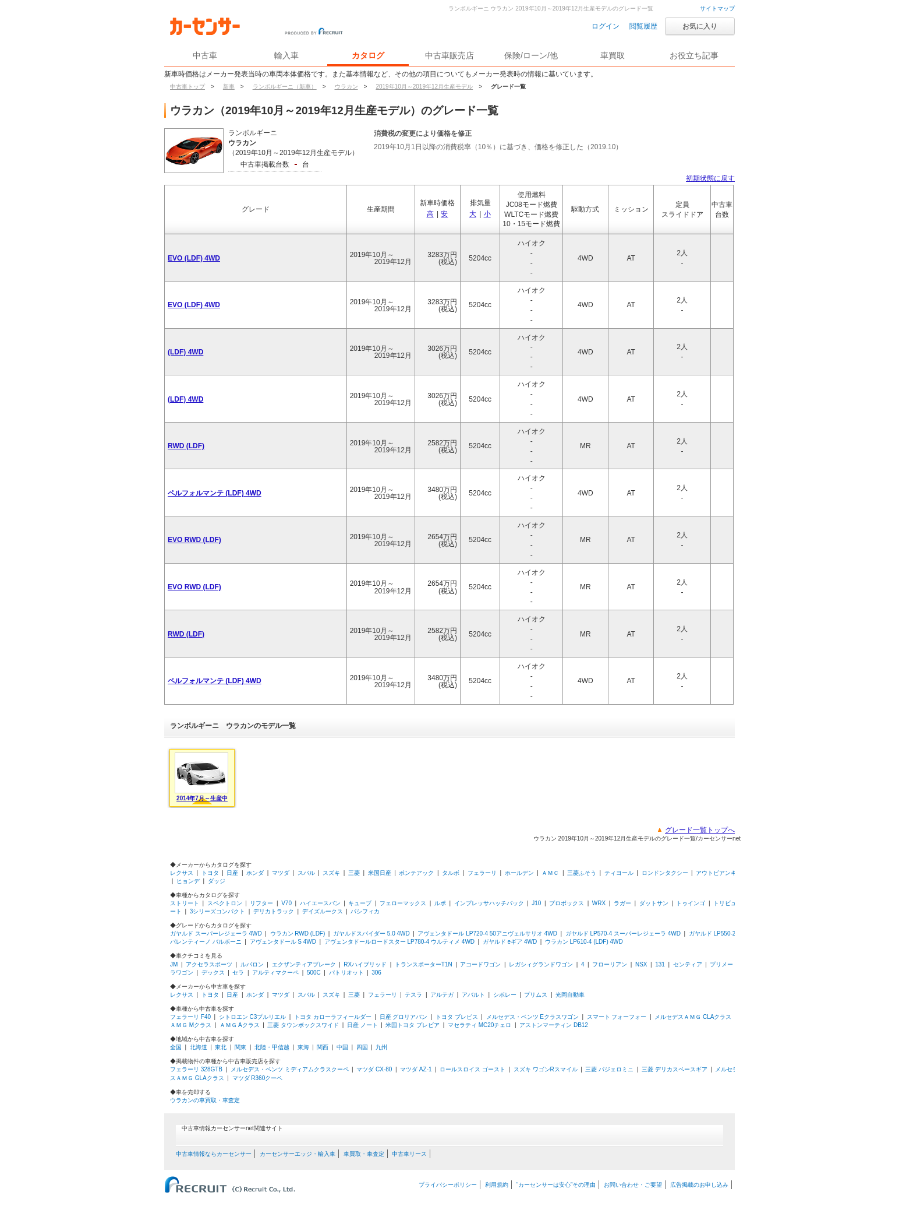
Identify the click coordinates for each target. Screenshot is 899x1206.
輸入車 (286, 55)
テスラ (413, 994)
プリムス (535, 994)
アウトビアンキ (716, 873)
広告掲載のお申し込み (699, 1185)
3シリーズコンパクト (218, 911)
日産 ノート (362, 1025)
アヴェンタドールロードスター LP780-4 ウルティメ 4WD (399, 941)
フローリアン (609, 964)
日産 (232, 873)
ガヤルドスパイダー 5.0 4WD (371, 933)
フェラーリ (482, 873)
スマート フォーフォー (617, 1017)
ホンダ (255, 873)
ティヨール (618, 873)
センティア (687, 964)
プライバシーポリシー (448, 1185)
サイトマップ (717, 8)
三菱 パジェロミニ (609, 1069)
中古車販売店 (449, 55)
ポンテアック (416, 873)
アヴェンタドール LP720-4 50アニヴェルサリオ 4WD (487, 933)
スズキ (331, 873)
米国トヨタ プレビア (412, 1025)
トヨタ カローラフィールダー (332, 1017)
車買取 (612, 55)
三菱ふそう (581, 873)
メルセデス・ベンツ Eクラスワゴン (532, 1017)
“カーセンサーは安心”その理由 (556, 1185)
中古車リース (409, 1154)
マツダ (280, 873)
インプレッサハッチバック (489, 903)
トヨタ (210, 873)
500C (314, 972)
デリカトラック (273, 911)
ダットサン (653, 903)
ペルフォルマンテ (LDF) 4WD (214, 493)
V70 (286, 903)
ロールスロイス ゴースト (472, 1069)
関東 (240, 1047)
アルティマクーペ (275, 972)
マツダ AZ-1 (415, 1069)
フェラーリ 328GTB (196, 1069)
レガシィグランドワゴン (541, 964)
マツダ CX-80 (374, 1069)
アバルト (473, 994)
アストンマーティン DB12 (553, 1025)
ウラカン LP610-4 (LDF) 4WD (584, 941)
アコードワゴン (480, 964)
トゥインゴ (690, 903)
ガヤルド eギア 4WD (510, 941)
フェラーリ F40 (190, 1017)
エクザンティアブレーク (304, 964)
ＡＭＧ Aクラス (240, 1025)
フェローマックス (403, 903)
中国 (342, 1047)
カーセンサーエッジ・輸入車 (297, 1154)
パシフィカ (365, 911)
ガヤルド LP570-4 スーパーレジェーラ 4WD (623, 933)
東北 (220, 1047)
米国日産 (379, 873)
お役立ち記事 (694, 55)
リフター (261, 903)
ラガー (622, 903)
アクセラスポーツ (209, 964)
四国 (362, 1047)
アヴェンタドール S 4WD (283, 941)
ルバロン (252, 964)
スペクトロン (224, 903)
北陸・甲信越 (271, 1047)
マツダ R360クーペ (257, 1078)
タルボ (450, 873)
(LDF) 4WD (185, 352)
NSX (641, 964)
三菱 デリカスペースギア (674, 1069)
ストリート (184, 903)
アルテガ (442, 994)
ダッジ (216, 881)
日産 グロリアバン (404, 1017)
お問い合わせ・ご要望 (633, 1185)
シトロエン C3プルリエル (252, 1017)
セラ (238, 972)
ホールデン (519, 873)
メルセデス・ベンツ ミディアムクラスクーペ (290, 1069)
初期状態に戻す (710, 178)
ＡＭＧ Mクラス (190, 1025)
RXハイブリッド (365, 964)
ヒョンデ (188, 881)
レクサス (181, 873)
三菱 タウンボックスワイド (303, 1025)
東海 (303, 1047)
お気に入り (699, 26)
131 (660, 964)
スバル (306, 873)
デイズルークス (322, 911)
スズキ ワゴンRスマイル (546, 1069)
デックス (213, 972)
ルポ (440, 903)
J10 (536, 903)
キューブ (359, 903)
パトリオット (346, 972)
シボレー (504, 994)
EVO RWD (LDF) (194, 540)
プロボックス (566, 903)
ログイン (606, 26)
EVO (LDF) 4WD (194, 258)
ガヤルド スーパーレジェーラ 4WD (216, 933)
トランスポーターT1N (423, 964)
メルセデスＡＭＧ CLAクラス (692, 1017)
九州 (381, 1047)
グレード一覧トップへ (700, 830)
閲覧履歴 (643, 26)
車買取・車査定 (364, 1154)
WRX (599, 903)
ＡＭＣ (550, 873)
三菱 (354, 873)
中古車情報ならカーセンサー (214, 1154)
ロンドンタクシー (665, 873)
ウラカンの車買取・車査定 (205, 1100)
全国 (176, 1047)
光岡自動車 (570, 994)
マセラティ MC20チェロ (479, 1025)
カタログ (368, 55)
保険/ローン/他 (531, 55)
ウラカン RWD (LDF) (297, 933)
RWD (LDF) (186, 446)
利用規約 (496, 1185)
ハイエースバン (320, 903)
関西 (322, 1047)
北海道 (198, 1047)
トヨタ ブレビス (457, 1017)
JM (174, 964)
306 (376, 972)
